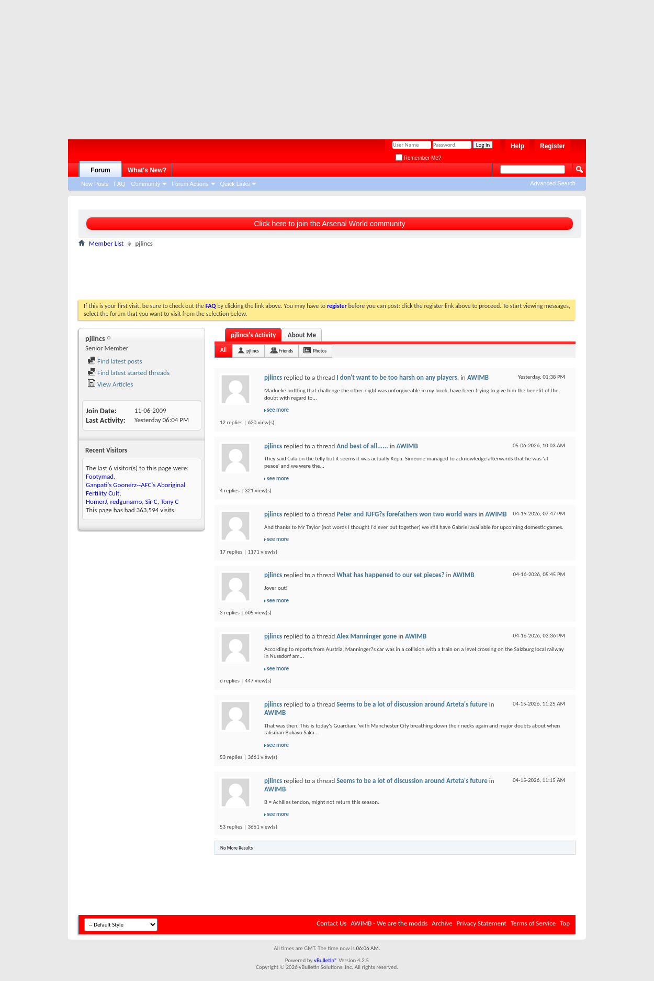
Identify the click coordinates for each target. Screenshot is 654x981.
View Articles (110, 384)
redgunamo (126, 501)
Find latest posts (114, 361)
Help (517, 146)
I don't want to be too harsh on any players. (397, 377)
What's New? (147, 170)
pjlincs (252, 351)
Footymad (100, 476)
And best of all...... (362, 446)
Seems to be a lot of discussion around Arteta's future (412, 704)
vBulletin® (325, 960)
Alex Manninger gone (366, 636)
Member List (106, 243)
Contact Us (331, 923)
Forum (100, 170)
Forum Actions (190, 184)
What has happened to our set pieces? (390, 575)
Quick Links (235, 184)
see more (278, 409)
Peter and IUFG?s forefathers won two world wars (406, 514)
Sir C (151, 501)
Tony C (169, 501)
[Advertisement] (322, 65)
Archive (442, 923)
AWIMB (478, 377)
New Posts (95, 184)
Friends (286, 351)
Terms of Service (533, 923)
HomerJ (96, 501)
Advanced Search (553, 183)
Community (146, 184)
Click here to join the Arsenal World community (329, 223)
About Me (302, 335)
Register (552, 146)
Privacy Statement (481, 923)
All (223, 350)
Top (565, 923)
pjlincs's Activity (253, 335)
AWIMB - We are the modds (389, 923)
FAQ (120, 184)
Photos (319, 351)
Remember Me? (418, 158)
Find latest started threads (128, 373)
